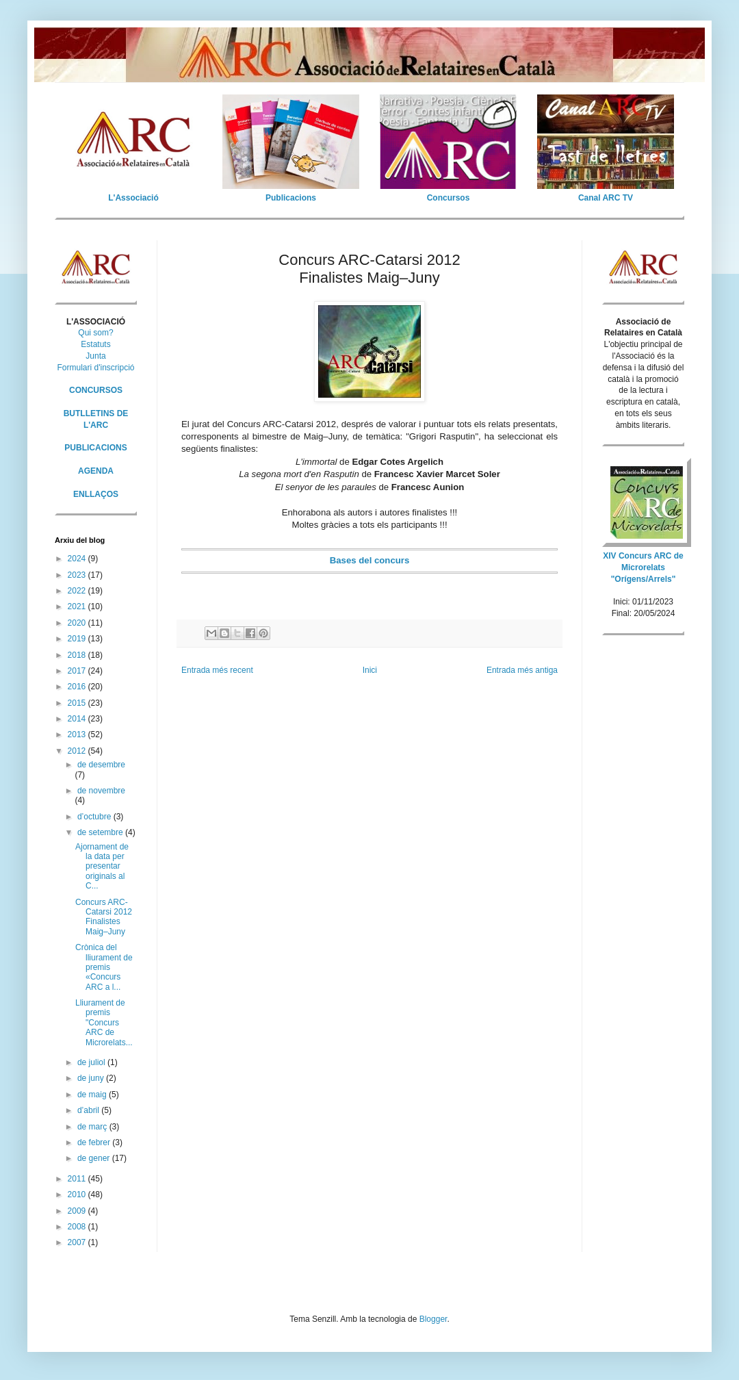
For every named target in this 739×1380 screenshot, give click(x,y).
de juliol (92, 1062)
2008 (78, 1226)
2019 (78, 638)
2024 (78, 558)
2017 (78, 671)
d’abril (89, 1110)
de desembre (101, 764)
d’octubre (95, 816)
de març (93, 1127)
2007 (78, 1242)
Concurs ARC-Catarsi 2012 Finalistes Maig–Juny (103, 916)
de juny (91, 1078)
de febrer (94, 1142)
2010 (78, 1194)
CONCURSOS (95, 390)
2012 (78, 751)
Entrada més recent (217, 670)
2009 (78, 1211)
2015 (78, 703)
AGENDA (96, 471)
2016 (78, 686)
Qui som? (95, 332)
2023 (78, 575)
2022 (78, 591)
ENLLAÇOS (95, 494)
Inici (370, 670)
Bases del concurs (370, 560)
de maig (93, 1094)
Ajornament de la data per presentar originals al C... (102, 866)
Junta (95, 356)
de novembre (101, 790)
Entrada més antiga (522, 670)
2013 (78, 734)
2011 (78, 1179)
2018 (78, 655)
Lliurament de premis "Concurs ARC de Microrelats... (104, 1022)
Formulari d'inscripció (96, 367)
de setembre (101, 832)
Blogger (433, 1319)
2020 (78, 623)
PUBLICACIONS (95, 447)
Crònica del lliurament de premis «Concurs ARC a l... (104, 967)
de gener (94, 1158)
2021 (78, 606)
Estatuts (95, 344)
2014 (78, 719)
